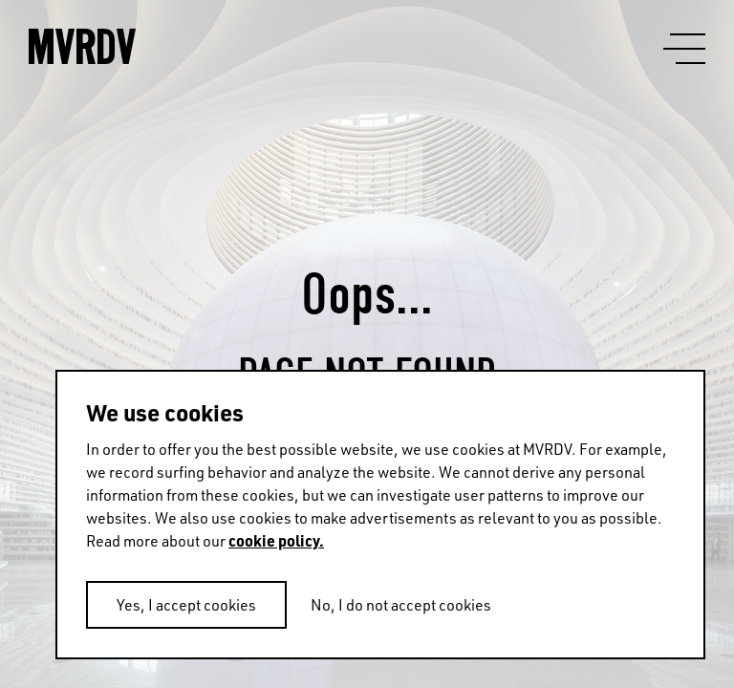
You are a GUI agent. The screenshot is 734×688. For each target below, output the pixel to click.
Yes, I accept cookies (186, 604)
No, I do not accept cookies (401, 604)
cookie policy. (276, 540)
